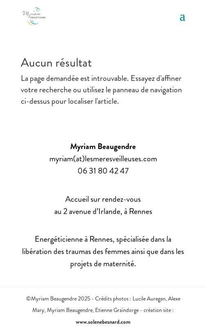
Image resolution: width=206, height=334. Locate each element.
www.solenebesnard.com (103, 322)
